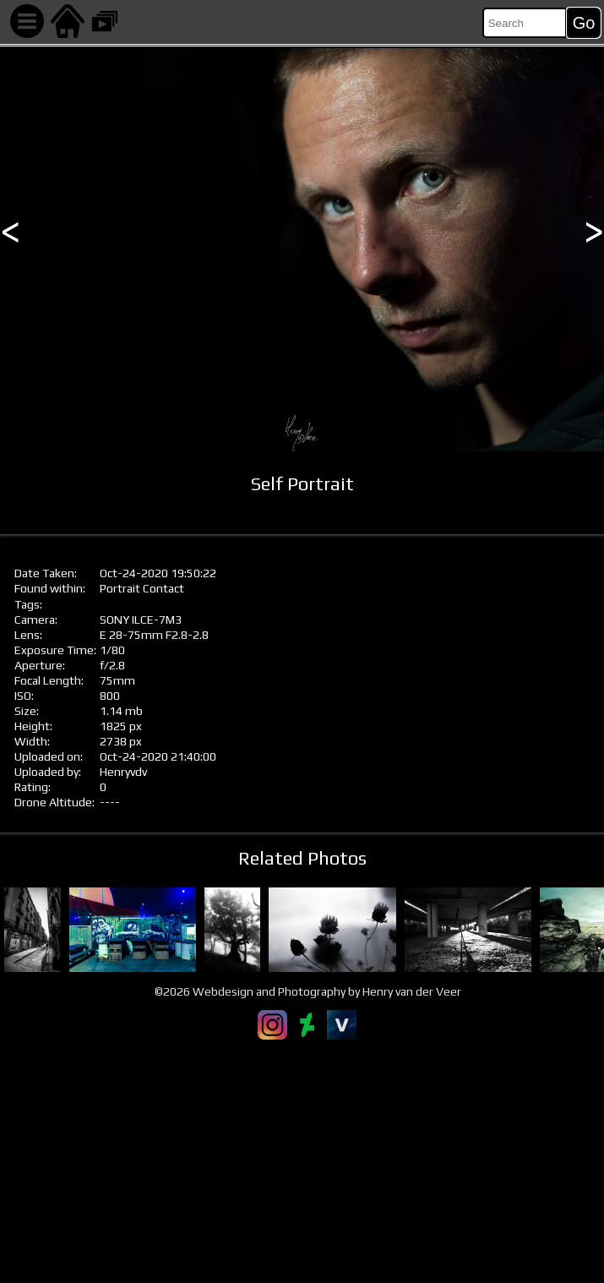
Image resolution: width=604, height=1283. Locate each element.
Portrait (120, 588)
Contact (163, 588)
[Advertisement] (302, 1161)
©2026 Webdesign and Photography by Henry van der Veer (308, 991)
